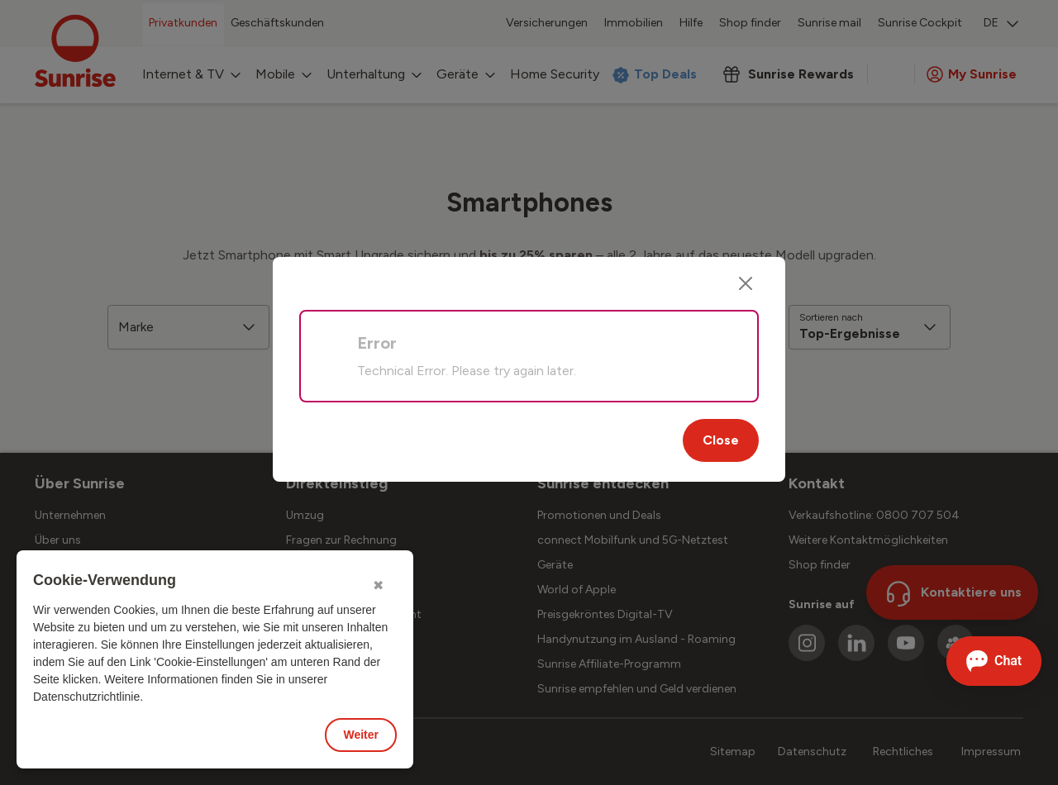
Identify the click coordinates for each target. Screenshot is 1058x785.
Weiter (361, 734)
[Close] (745, 283)
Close (721, 440)
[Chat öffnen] (993, 661)
